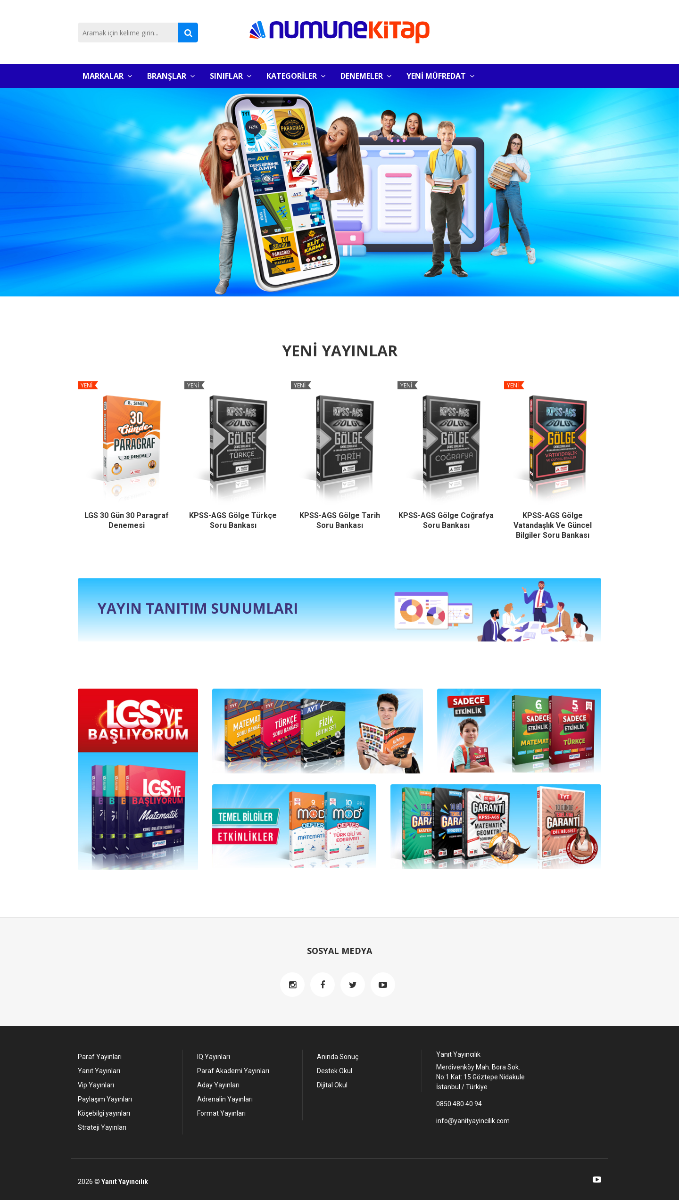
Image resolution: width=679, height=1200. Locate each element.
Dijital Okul (332, 1084)
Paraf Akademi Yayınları (233, 1070)
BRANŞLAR (171, 76)
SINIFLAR (230, 76)
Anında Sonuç (337, 1056)
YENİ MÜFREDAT (440, 76)
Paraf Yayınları (100, 1056)
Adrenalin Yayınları (225, 1098)
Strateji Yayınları (102, 1126)
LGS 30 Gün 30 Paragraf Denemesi (126, 520)
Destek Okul (334, 1070)
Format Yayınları (221, 1112)
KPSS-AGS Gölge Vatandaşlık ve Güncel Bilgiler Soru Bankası (552, 525)
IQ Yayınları (213, 1056)
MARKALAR (107, 76)
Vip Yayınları (96, 1084)
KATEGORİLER (295, 76)
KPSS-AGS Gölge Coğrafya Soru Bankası (446, 520)
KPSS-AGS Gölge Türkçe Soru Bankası (233, 520)
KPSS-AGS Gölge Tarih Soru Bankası (339, 520)
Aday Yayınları (218, 1084)
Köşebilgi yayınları (104, 1112)
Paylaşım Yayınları (105, 1098)
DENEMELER (365, 76)
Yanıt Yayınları (99, 1070)
